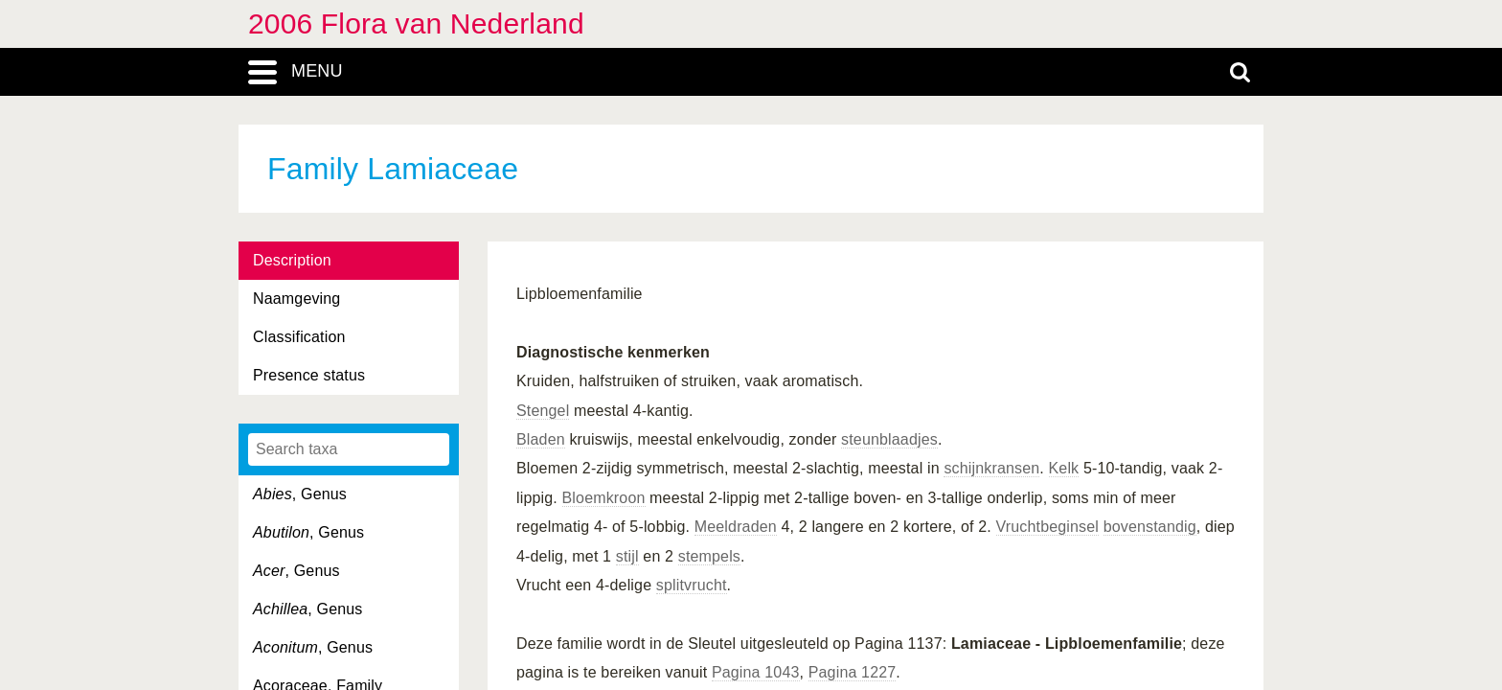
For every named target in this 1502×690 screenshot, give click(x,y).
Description (292, 260)
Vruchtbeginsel (1048, 526)
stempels (709, 556)
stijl (627, 556)
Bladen (540, 439)
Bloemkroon (604, 498)
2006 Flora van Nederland (416, 23)
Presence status (309, 375)
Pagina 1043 (756, 672)
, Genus (300, 494)
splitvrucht (691, 585)
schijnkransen (991, 468)
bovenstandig (1150, 526)
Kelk (1064, 468)
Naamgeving (296, 298)
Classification (299, 337)
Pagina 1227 (852, 672)
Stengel (542, 410)
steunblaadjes (889, 439)
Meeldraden (735, 526)
